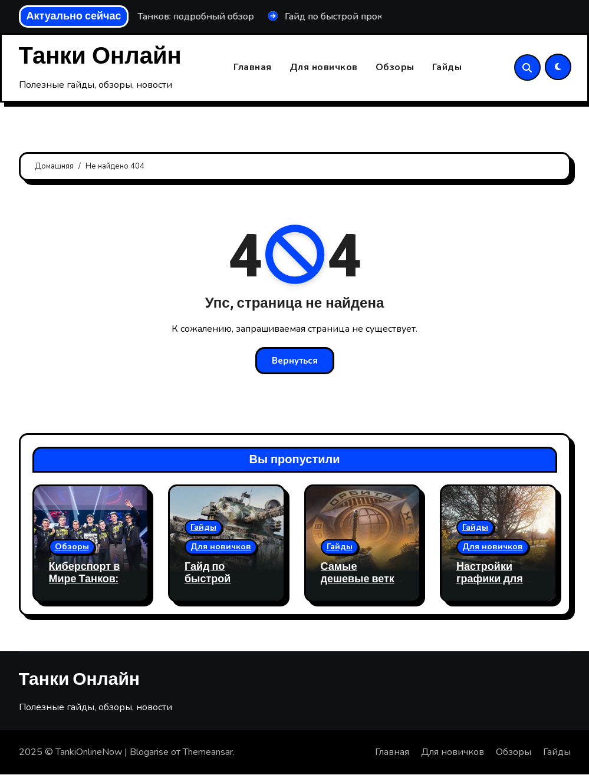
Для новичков (323, 67)
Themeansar (208, 752)
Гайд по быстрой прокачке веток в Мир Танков (224, 586)
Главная (252, 67)
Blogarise (149, 752)
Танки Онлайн (100, 56)
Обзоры (395, 67)
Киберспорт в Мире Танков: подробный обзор (84, 586)
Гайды (447, 67)
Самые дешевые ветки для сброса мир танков (362, 586)
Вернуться (295, 361)
